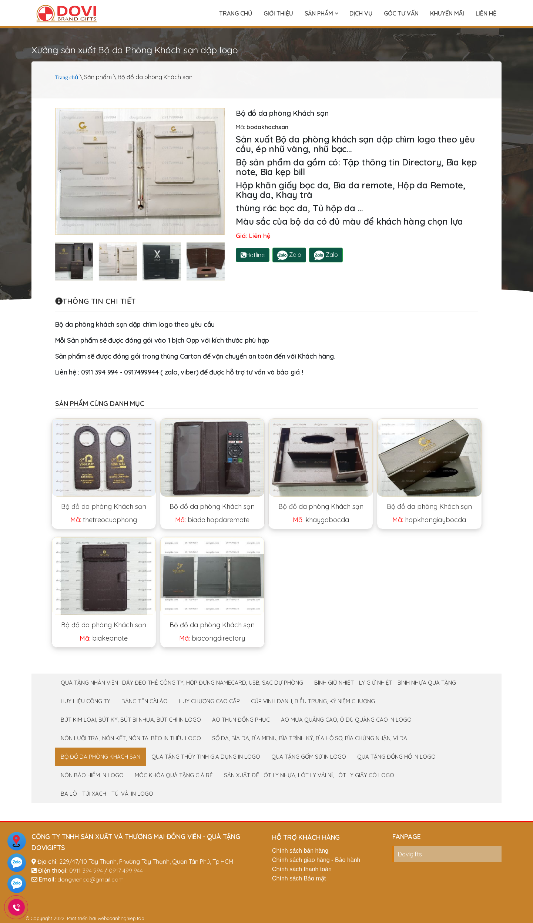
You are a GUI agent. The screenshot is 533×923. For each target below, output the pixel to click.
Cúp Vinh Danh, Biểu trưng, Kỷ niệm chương (313, 701)
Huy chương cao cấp (209, 701)
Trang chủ (235, 13)
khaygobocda (321, 520)
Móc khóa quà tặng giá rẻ (174, 775)
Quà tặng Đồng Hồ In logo (396, 756)
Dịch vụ (360, 13)
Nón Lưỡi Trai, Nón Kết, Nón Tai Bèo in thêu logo (131, 738)
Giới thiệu (278, 13)
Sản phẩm (321, 13)
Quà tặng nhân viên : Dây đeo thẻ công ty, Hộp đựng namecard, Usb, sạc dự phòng (182, 682)
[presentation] (60, 171)
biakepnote (104, 638)
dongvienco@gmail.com (90, 879)
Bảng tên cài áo (144, 701)
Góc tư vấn (401, 13)
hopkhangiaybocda (429, 520)
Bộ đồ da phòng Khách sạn (103, 506)
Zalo (289, 255)
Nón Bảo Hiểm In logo (92, 775)
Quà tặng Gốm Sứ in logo (308, 756)
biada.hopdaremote (212, 520)
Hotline (253, 255)
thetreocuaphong (103, 520)
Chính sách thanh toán (302, 869)
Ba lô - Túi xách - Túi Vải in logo (107, 793)
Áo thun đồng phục (241, 719)
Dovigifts (410, 854)
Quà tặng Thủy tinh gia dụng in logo (205, 756)
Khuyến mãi (447, 13)
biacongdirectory (212, 638)
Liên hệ (486, 13)
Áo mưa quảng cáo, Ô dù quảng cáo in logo (346, 719)
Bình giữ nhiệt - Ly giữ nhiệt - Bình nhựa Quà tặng (385, 682)
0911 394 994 (86, 870)
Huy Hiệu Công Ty (85, 701)
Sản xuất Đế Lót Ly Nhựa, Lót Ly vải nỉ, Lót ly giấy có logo (309, 775)
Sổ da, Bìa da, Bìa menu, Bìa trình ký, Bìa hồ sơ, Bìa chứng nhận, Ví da (309, 738)
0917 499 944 (126, 870)
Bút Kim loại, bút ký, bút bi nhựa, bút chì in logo (131, 719)
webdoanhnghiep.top (121, 918)
